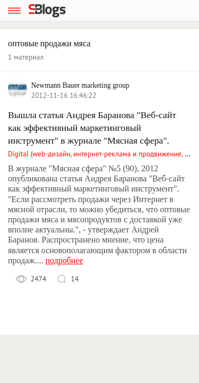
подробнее (64, 260)
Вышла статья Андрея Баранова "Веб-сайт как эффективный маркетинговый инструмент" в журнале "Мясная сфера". (92, 128)
